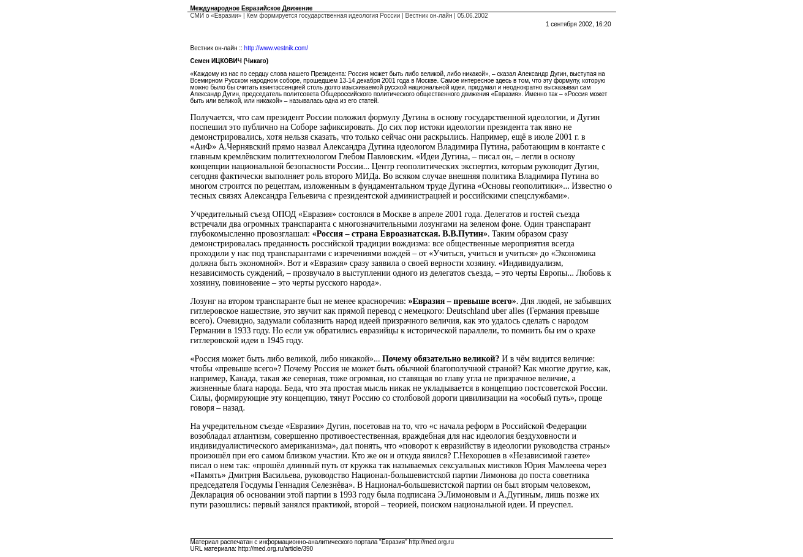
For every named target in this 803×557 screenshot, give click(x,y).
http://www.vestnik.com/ (276, 48)
